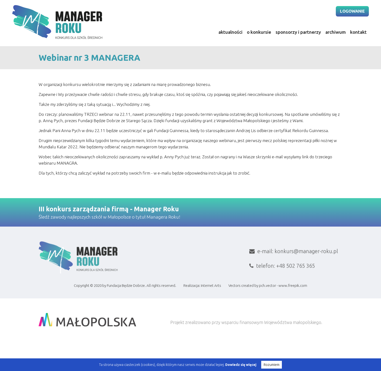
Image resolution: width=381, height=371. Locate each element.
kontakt (358, 32)
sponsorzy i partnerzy (298, 32)
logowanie (352, 11)
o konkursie (259, 32)
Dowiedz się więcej (240, 365)
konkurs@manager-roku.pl (306, 288)
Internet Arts (211, 304)
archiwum (335, 32)
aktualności (230, 32)
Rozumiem (271, 365)
